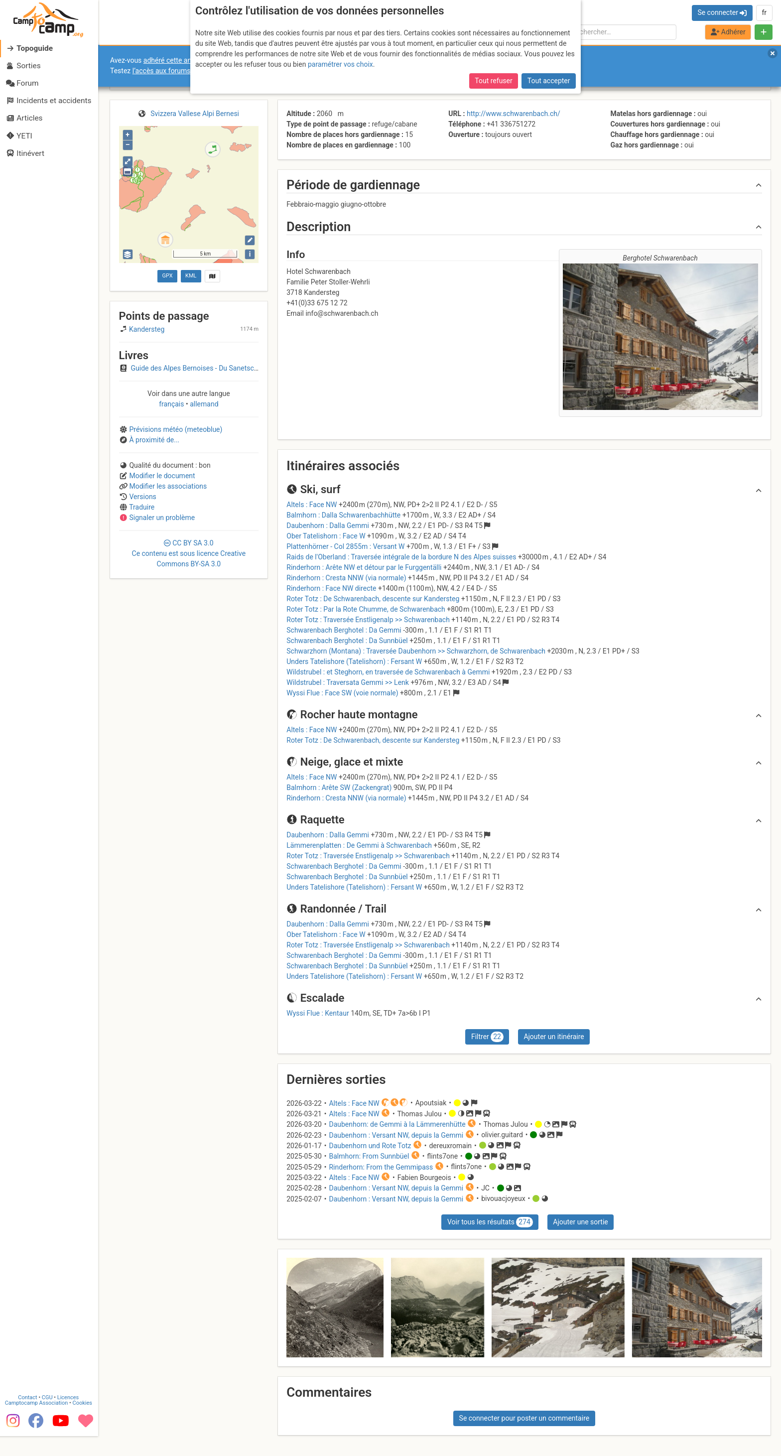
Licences (69, 1417)
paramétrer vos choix (340, 64)
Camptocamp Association (37, 1423)
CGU (48, 1417)
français (172, 404)
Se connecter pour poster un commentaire (524, 1418)
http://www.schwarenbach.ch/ (513, 114)
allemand (203, 404)
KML (190, 275)
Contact (28, 1417)
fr (764, 12)
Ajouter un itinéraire (553, 1037)
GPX (167, 275)
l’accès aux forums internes (175, 71)
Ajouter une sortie (580, 1222)
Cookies (83, 1423)
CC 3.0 (189, 553)
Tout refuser (493, 81)
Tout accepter (548, 81)
